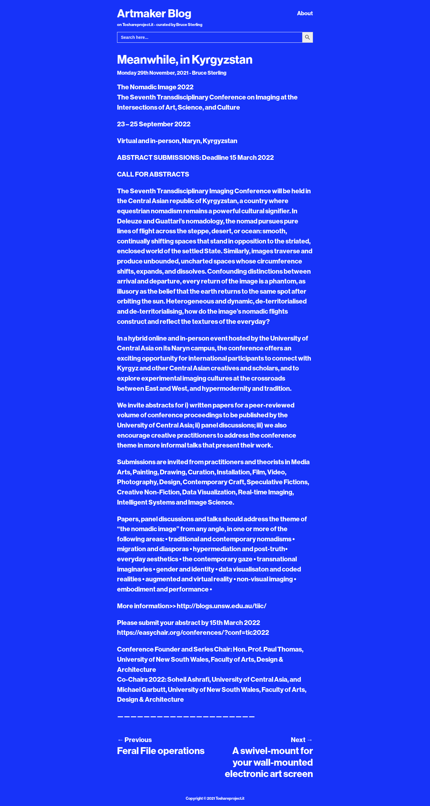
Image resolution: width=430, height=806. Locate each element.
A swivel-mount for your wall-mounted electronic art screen (269, 761)
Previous (134, 739)
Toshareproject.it (230, 798)
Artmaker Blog (154, 13)
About (305, 13)
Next (302, 739)
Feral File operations (161, 750)
